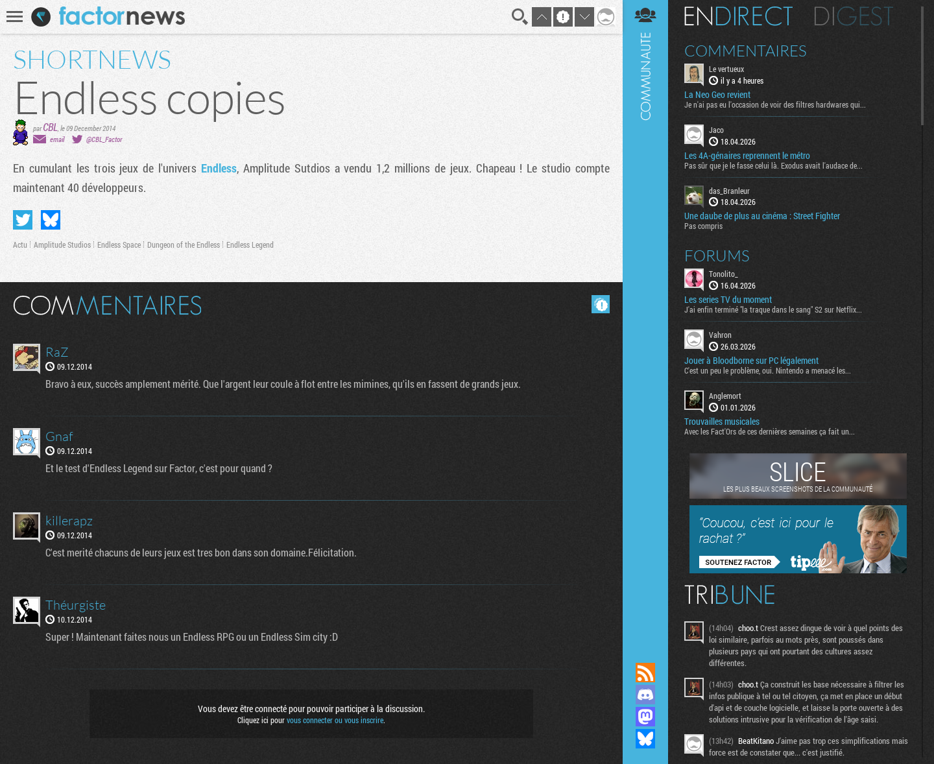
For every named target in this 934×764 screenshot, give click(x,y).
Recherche (520, 17)
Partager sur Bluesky (50, 220)
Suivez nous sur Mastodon (645, 716)
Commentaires (745, 50)
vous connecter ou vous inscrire (335, 720)
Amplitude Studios (62, 244)
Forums (717, 255)
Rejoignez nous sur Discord (645, 694)
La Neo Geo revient (717, 95)
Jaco (716, 130)
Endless (219, 168)
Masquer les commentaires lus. (601, 304)
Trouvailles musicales (722, 421)
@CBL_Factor (104, 139)
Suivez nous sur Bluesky (645, 738)
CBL (50, 127)
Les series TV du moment (728, 299)
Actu (20, 244)
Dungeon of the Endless (183, 244)
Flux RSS (645, 672)
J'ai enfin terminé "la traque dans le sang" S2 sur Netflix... (773, 309)
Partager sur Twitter (22, 220)
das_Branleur (729, 190)
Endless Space (119, 244)
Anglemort (725, 395)
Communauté (645, 318)
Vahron (720, 334)
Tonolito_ (723, 274)
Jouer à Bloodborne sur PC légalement (751, 360)
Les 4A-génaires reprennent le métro (747, 155)
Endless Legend (250, 244)
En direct (738, 16)
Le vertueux (726, 69)
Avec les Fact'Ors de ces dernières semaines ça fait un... (769, 431)
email (57, 139)
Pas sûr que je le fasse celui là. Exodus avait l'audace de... (773, 165)
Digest (854, 16)
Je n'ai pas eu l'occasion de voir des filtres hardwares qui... (775, 104)
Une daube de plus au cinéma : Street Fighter (762, 216)
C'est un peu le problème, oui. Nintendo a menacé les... (767, 370)
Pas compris (703, 226)
